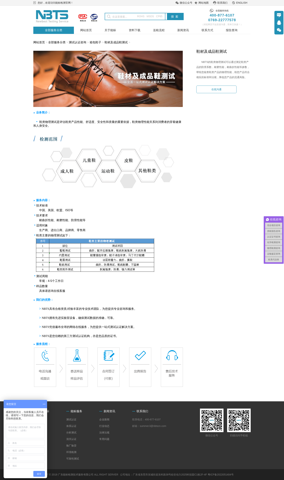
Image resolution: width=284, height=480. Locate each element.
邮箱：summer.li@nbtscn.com (149, 426)
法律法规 (104, 432)
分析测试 (71, 432)
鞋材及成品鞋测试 (116, 42)
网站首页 (39, 42)
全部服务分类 (57, 42)
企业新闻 (104, 419)
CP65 (159, 16)
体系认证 (71, 426)
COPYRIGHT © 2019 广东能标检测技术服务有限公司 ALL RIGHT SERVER (75, 474)
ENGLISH (241, 2)
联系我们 (222, 2)
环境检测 (71, 452)
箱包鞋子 (95, 42)
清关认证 (71, 439)
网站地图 (204, 2)
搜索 (175, 16)
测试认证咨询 (77, 42)
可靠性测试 (72, 458)
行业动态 (104, 426)
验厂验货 (71, 445)
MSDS (150, 16)
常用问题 (104, 439)
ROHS (138, 16)
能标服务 (76, 411)
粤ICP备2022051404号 (221, 474)
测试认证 (71, 419)
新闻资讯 (109, 411)
